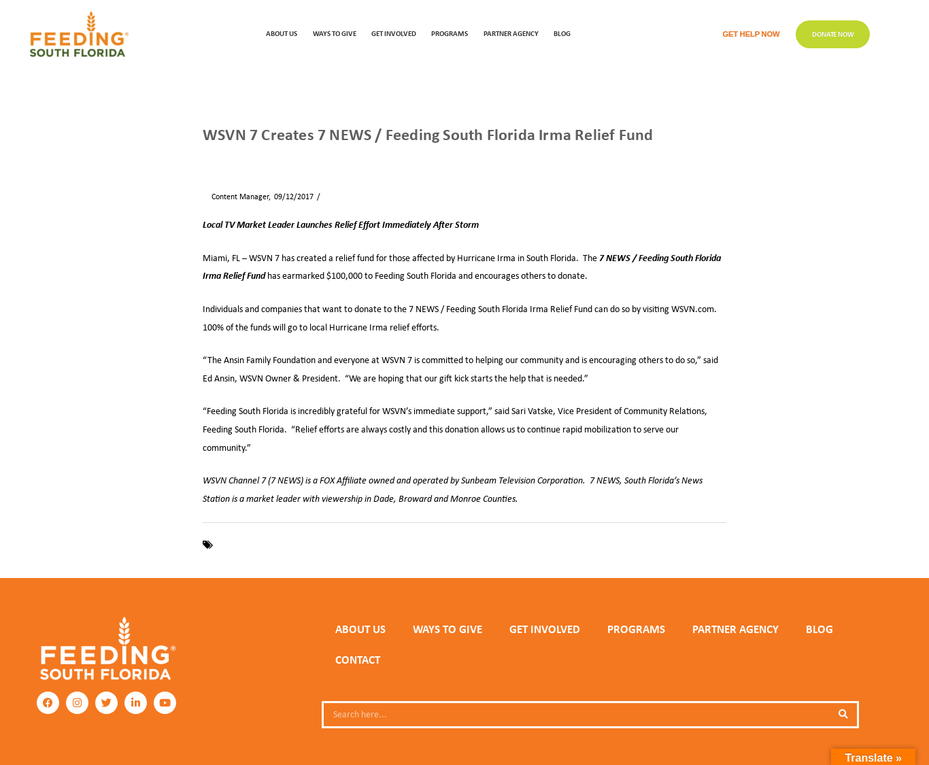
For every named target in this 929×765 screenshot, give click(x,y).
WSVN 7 (381, 545)
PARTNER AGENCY (735, 629)
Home (212, 158)
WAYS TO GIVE (334, 33)
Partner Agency (511, 33)
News (243, 158)
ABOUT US (281, 33)
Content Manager (236, 196)
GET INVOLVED (393, 33)
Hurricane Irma (332, 545)
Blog (562, 33)
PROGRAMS (449, 33)
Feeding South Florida (257, 545)
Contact (357, 659)
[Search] (843, 714)
